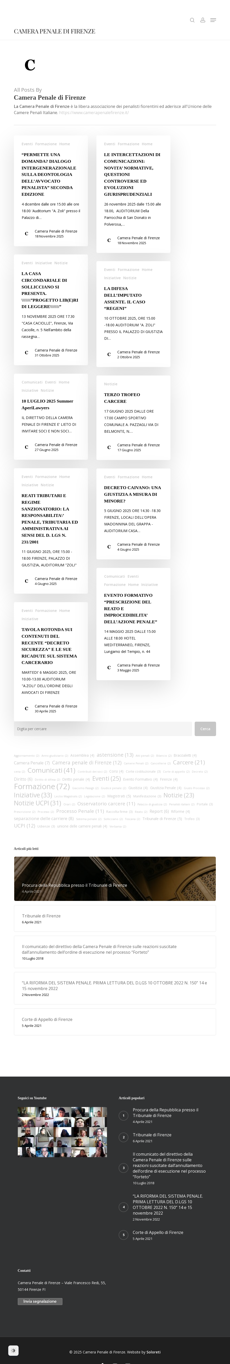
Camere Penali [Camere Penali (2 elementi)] (136, 763)
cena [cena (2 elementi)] (19, 771)
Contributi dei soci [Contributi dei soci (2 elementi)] (92, 771)
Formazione (46, 143)
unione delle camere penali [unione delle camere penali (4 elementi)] (82, 826)
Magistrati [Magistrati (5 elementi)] (119, 795)
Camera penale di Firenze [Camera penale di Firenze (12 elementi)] (86, 762)
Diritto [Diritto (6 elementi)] (23, 779)
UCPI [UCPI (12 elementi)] (24, 825)
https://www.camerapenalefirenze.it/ (94, 112)
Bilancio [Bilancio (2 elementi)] (163, 755)
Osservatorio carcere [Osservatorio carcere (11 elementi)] (106, 803)
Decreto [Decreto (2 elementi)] (200, 771)
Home (64, 143)
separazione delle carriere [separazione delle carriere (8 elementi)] (44, 818)
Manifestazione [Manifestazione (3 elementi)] (147, 796)
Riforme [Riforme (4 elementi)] (180, 811)
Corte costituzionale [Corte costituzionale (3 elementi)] (143, 771)
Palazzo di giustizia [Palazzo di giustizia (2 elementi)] (152, 804)
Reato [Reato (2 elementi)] (141, 811)
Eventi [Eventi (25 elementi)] (106, 778)
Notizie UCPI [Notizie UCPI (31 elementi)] (37, 803)
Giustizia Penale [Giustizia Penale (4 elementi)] (166, 788)
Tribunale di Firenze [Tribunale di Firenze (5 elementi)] (162, 818)
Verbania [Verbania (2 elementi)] (118, 826)
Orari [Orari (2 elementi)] (69, 804)
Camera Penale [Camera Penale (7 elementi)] (32, 763)
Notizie (61, 281)
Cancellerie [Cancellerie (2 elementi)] (161, 763)
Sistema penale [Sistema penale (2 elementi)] (88, 819)
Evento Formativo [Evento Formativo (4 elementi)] (140, 779)
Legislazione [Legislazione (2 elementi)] (94, 796)
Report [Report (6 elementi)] (159, 811)
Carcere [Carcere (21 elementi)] (189, 762)
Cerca (205, 728)
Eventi (27, 143)
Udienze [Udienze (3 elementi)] (46, 826)
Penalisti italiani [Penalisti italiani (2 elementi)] (181, 804)
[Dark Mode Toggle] (13, 1350)
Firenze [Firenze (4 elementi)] (169, 779)
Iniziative (43, 281)
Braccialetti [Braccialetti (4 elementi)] (185, 755)
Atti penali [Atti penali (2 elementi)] (145, 755)
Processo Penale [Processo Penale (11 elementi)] (80, 811)
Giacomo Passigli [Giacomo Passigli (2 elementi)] (85, 788)
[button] (213, 20)
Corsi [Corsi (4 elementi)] (116, 771)
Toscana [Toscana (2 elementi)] (132, 819)
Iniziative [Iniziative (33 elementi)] (33, 794)
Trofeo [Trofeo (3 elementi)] (192, 819)
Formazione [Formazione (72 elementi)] (42, 786)
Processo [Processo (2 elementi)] (46, 811)
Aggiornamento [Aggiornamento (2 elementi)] (26, 755)
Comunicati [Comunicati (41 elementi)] (51, 770)
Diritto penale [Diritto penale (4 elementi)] (76, 779)
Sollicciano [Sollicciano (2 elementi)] (113, 819)
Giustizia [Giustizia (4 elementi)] (138, 788)
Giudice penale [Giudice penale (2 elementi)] (113, 788)
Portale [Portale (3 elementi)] (205, 804)
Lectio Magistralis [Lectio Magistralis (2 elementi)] (68, 796)
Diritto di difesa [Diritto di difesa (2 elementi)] (47, 779)
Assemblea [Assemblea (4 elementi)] (82, 755)
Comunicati (32, 400)
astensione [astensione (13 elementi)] (115, 755)
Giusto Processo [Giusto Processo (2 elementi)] (196, 788)
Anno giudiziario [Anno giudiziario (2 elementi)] (55, 755)
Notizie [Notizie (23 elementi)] (178, 795)
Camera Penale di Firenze (54, 31)
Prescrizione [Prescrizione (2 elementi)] (24, 811)
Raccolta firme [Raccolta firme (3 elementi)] (119, 811)
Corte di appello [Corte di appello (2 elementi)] (176, 771)
